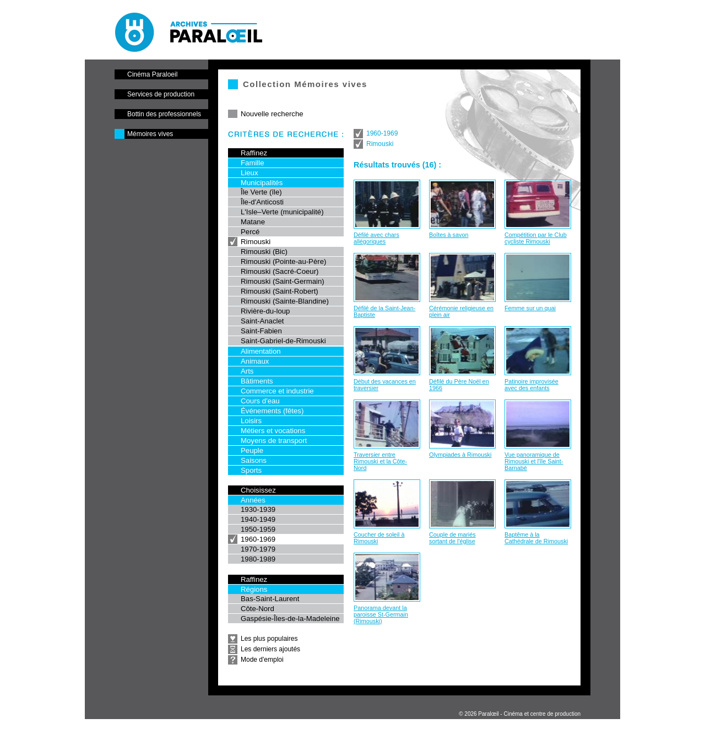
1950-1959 (258, 529)
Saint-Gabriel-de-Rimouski (283, 341)
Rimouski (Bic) (264, 251)
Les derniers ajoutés (270, 649)
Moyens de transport (274, 440)
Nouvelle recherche (272, 114)
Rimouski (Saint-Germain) (282, 281)
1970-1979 (258, 549)
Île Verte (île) (261, 192)
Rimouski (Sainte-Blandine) (285, 301)
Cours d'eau (260, 401)
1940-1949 (258, 519)
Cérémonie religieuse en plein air (461, 311)
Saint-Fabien (261, 331)
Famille (252, 163)
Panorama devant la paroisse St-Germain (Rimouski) (381, 614)
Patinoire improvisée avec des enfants (531, 384)
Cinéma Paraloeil (152, 74)
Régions (254, 589)
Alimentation (261, 351)
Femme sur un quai (530, 308)
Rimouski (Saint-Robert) (279, 291)
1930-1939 (258, 509)
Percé (250, 232)
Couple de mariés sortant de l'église (452, 537)
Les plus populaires (269, 638)
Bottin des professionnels (164, 114)
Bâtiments (257, 381)
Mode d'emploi (262, 659)
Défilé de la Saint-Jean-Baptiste (384, 311)
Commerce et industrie (277, 391)
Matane (253, 222)
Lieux (249, 173)
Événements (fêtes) (272, 411)
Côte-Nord (257, 608)
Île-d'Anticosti (262, 202)
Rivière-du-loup (265, 311)
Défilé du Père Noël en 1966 (459, 384)
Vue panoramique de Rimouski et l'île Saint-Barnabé (534, 461)
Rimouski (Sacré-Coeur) (279, 271)
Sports (251, 470)
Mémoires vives (150, 134)
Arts (247, 371)
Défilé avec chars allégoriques (376, 238)
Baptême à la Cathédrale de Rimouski (536, 537)
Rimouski (255, 241)
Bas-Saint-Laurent (270, 599)
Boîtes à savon (448, 234)
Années (253, 500)
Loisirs (251, 421)
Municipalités (262, 183)
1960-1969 (258, 539)
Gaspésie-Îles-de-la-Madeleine (290, 618)
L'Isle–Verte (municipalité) (282, 212)
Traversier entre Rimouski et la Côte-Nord (380, 461)
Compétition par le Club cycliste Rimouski (536, 238)
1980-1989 (258, 559)
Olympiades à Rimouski (460, 454)
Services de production (160, 94)
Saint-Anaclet (262, 321)
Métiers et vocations (273, 430)
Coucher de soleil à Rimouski (379, 537)
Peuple (252, 450)
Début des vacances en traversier (385, 384)
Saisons (254, 460)
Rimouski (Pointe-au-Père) (283, 261)
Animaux (255, 361)
